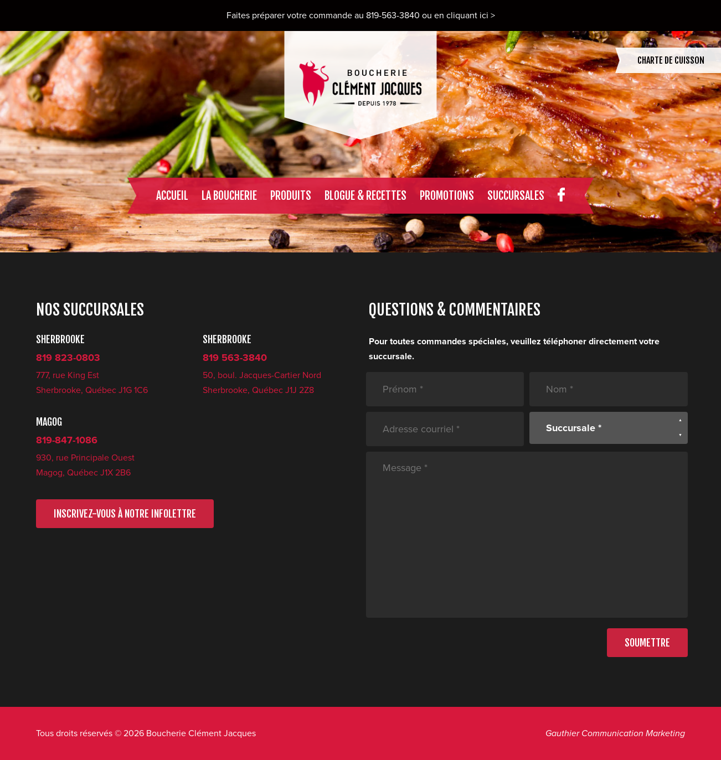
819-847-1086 (66, 440)
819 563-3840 (235, 358)
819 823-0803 (68, 358)
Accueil (172, 196)
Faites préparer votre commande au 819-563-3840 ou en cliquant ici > (360, 15)
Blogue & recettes (365, 196)
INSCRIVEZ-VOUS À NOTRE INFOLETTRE (125, 514)
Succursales (515, 196)
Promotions (447, 196)
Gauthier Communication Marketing (615, 733)
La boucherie (229, 196)
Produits (290, 196)
